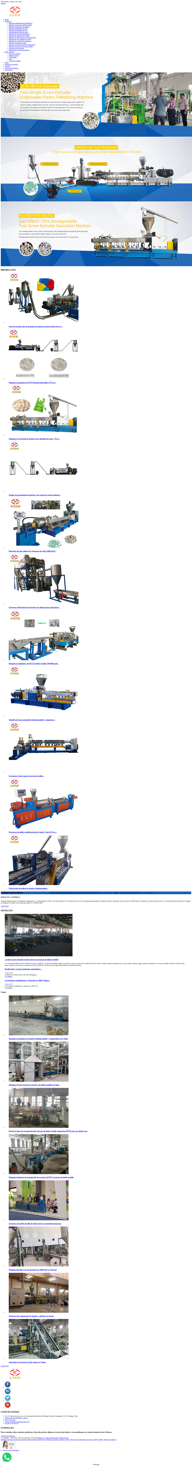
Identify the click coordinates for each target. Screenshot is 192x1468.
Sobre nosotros (9, 52)
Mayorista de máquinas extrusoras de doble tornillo (86, 1439)
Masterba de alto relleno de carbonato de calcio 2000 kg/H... (32, 551)
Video (7, 63)
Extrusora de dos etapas (16, 48)
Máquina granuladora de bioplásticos (20, 23)
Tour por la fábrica (15, 54)
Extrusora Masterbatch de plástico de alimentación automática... (34, 607)
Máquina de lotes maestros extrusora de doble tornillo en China (34, 1085)
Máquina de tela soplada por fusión (20, 39)
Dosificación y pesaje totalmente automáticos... (23, 969)
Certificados (13, 57)
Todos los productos (110, 1439)
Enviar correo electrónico (11, 1450)
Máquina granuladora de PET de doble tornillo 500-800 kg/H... (34, 664)
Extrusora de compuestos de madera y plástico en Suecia (31, 1316)
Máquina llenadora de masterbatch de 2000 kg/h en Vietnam (33, 1270)
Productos (8, 21)
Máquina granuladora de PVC (18, 28)
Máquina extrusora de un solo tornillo (21, 46)
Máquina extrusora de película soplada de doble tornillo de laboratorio (23, 1439)
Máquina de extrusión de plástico (19, 36)
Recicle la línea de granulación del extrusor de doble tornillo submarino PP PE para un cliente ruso (48, 1131)
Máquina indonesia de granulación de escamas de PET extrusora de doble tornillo (41, 1177)
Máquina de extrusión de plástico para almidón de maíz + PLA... (34, 439)
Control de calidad (15, 61)
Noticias (7, 66)
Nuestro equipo (14, 55)
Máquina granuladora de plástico (19, 27)
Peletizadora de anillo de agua (18, 32)
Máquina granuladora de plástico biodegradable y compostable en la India (38, 1039)
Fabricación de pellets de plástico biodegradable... (28, 888)
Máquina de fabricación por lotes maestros (22, 37)
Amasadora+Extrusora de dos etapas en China (27, 1362)
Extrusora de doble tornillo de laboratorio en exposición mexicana (35, 1224)
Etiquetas (41, 1438)
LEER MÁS (5, 906)
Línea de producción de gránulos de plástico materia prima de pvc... (36, 326)
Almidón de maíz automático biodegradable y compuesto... (32, 720)
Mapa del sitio (63, 1438)
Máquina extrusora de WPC (17, 43)
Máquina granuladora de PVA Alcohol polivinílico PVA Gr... (32, 383)
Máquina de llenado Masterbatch (19, 34)
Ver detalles (8, 976)
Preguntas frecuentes (11, 64)
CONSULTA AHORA (8, 1436)
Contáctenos (9, 70)
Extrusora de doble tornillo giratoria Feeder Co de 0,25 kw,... (33, 832)
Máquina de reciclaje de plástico (19, 50)
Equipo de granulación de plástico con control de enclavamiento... (35, 495)
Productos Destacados (51, 1438)
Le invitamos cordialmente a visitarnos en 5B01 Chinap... (27, 980)
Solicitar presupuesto (11, 68)
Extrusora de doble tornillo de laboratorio (22, 45)
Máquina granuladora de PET (18, 30)
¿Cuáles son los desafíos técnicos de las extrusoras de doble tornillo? (32, 960)
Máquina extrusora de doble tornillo (20, 25)
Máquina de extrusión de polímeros (20, 41)
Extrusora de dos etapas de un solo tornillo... (26, 776)
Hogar (7, 19)
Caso (10, 59)
